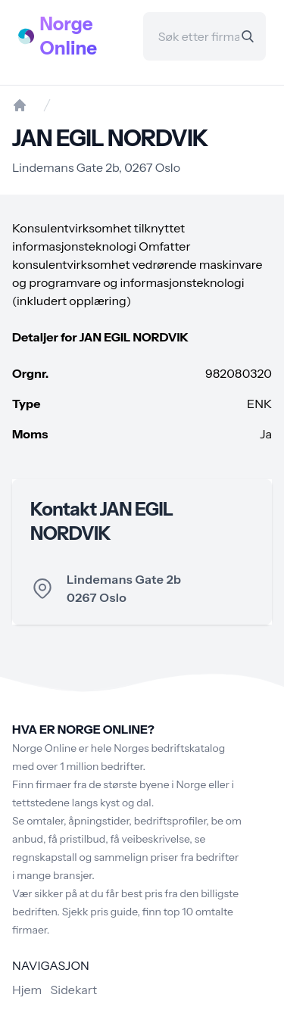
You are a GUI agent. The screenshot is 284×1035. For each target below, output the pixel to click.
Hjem (27, 989)
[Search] (247, 36)
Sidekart (74, 989)
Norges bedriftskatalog (169, 748)
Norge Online (69, 36)
